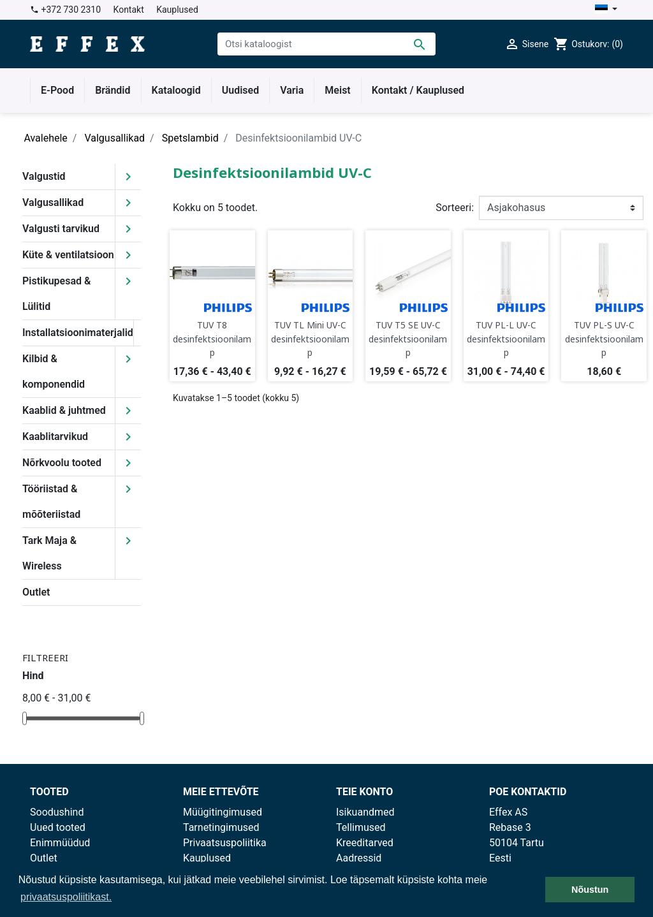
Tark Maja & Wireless (49, 553)
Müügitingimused (222, 812)
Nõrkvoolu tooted (61, 463)
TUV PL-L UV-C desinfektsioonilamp (506, 338)
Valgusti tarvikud (60, 229)
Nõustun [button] (589, 889)
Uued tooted (57, 827)
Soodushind (57, 812)
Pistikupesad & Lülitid (56, 293)
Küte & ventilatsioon (68, 255)
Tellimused (361, 827)
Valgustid (44, 176)
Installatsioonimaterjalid (77, 332)
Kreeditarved (364, 843)
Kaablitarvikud (55, 436)
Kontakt (129, 9)
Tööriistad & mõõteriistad (51, 501)
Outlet (36, 592)
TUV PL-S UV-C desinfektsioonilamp (604, 338)
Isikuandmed (365, 812)
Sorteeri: (455, 208)
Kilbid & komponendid (53, 371)
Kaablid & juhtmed (64, 410)
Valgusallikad (53, 202)
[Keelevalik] (606, 10)
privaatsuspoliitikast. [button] (66, 896)
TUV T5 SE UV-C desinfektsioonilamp (408, 338)
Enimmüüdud (60, 843)
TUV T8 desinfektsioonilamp (212, 338)
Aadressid (358, 858)
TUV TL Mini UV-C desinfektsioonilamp (310, 338)
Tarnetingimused (221, 827)
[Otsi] (326, 44)
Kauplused (177, 9)
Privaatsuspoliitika (225, 843)
